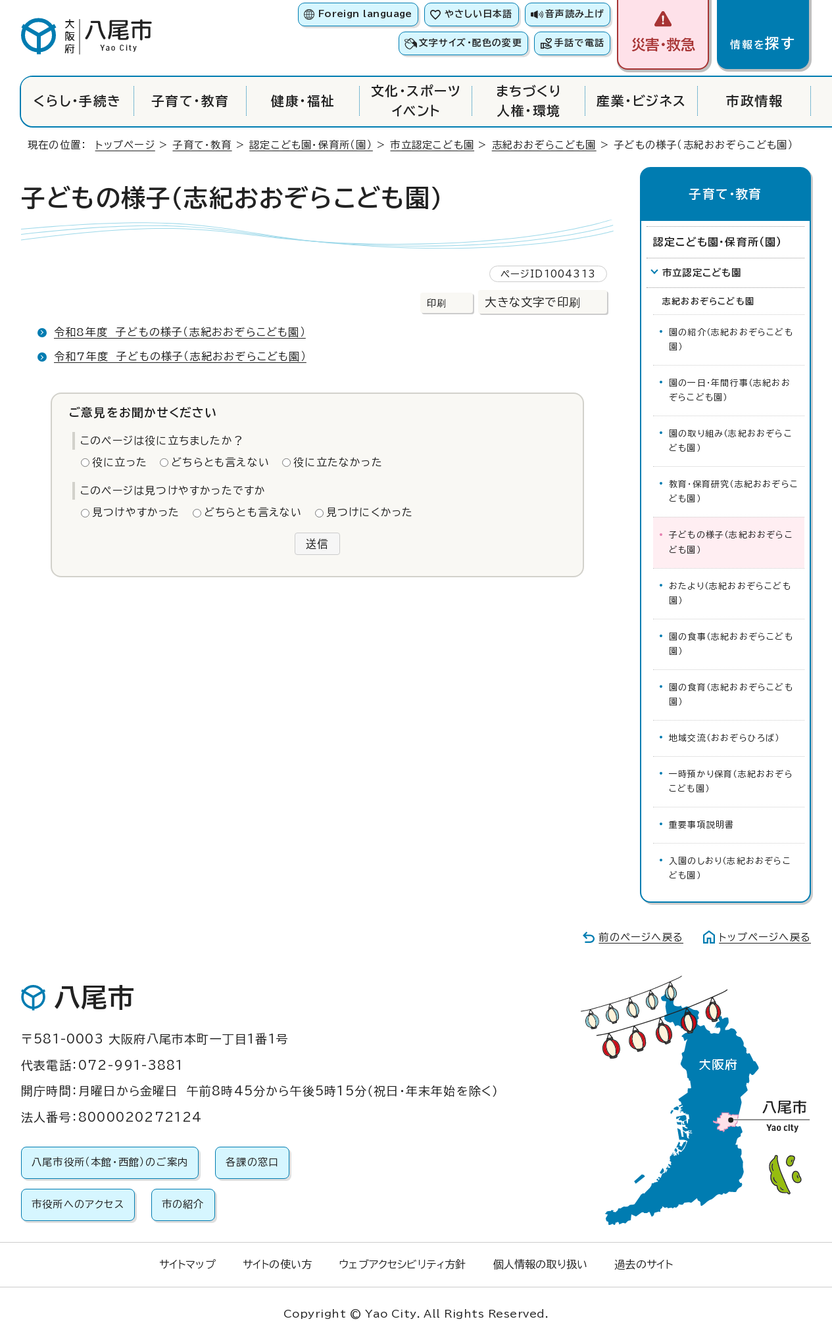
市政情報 (754, 101)
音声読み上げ (574, 13)
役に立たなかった (338, 462)
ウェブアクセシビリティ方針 (402, 1264)
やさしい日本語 (478, 13)
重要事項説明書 (701, 825)
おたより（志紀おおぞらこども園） (730, 593)
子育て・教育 (190, 101)
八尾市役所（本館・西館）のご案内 (110, 1162)
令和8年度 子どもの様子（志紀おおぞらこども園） (180, 332)
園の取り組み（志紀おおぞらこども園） (731, 440)
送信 (317, 543)
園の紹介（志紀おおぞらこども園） (731, 339)
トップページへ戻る (765, 937)
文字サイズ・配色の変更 (470, 42)
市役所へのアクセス (78, 1204)
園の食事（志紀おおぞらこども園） (731, 644)
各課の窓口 (252, 1162)
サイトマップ (187, 1264)
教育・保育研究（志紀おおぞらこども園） (733, 491)
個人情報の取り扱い (540, 1264)
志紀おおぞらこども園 (544, 145)
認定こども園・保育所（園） (311, 145)
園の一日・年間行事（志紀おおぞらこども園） (730, 390)
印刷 (437, 303)
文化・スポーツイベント (416, 101)
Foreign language (365, 13)
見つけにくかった (370, 512)
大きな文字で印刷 (533, 302)
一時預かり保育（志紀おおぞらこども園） (731, 781)
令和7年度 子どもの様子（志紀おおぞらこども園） (180, 356)
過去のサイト (643, 1264)
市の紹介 (183, 1204)
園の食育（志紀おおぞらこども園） (731, 694)
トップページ (125, 145)
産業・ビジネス (641, 101)
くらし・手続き (77, 101)
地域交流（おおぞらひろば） (724, 738)
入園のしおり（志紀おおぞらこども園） (730, 868)
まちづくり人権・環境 (529, 101)
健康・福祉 (303, 101)
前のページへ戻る (641, 937)
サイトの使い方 (277, 1264)
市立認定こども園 (432, 145)
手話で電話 (579, 42)
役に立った (119, 462)
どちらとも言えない (220, 462)
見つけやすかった (136, 512)
